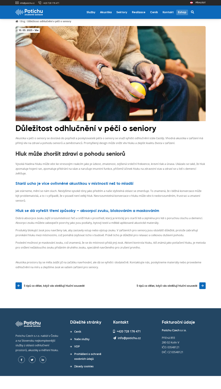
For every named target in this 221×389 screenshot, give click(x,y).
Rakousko (191, 2)
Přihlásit (200, 2)
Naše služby (82, 339)
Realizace (138, 12)
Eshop (182, 12)
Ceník (154, 12)
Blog (22, 21)
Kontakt (168, 12)
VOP (77, 346)
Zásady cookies (84, 366)
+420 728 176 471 (51, 3)
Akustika (106, 12)
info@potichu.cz (27, 3)
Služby (91, 12)
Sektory (121, 12)
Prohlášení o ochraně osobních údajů (87, 356)
